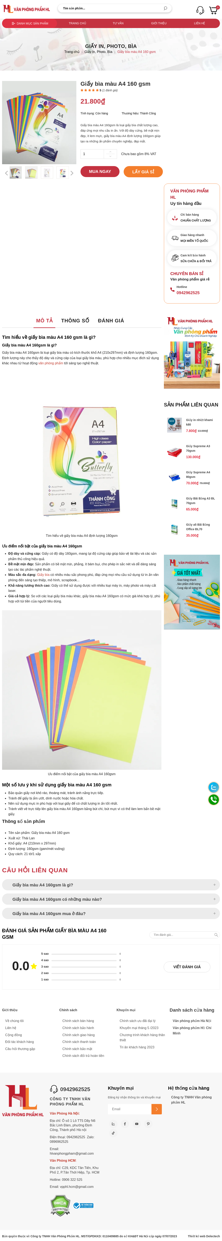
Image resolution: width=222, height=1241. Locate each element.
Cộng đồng (13, 1035)
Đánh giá (111, 320)
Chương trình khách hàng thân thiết (142, 1037)
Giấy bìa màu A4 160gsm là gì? (42, 885)
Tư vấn (118, 23)
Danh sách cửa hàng (192, 1010)
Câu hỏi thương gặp (20, 1049)
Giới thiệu (159, 23)
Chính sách (68, 1010)
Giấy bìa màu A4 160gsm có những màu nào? (57, 899)
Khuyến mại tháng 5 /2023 (139, 1028)
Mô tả (44, 320)
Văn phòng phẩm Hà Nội (192, 1021)
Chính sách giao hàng (78, 1035)
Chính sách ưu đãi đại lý (138, 1021)
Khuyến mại (126, 1010)
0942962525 (188, 292)
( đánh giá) (110, 90)
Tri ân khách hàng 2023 (137, 1047)
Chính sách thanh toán (79, 1042)
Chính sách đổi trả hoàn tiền (83, 1055)
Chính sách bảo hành (78, 1028)
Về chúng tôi (14, 1021)
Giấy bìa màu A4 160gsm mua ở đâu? (48, 913)
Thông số (75, 320)
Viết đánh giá (187, 967)
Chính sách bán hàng (78, 1021)
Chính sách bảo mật (77, 1049)
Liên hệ (199, 23)
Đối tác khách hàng (19, 1042)
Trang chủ (77, 23)
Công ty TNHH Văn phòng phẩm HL (191, 1099)
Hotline (182, 287)
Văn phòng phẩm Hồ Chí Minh (192, 1030)
